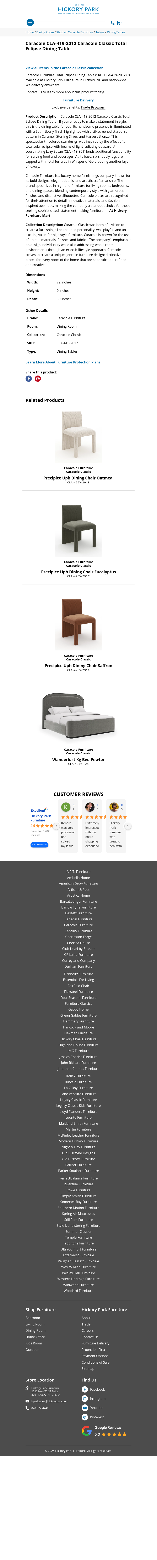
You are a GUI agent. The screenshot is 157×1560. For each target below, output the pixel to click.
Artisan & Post (78, 1006)
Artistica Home (78, 1012)
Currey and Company (78, 1077)
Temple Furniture (78, 1354)
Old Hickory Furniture (78, 1276)
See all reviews (39, 961)
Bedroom (33, 1435)
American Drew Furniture (78, 1000)
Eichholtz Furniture (78, 1091)
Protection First (93, 1466)
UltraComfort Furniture (78, 1366)
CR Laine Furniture (78, 1071)
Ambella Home (78, 994)
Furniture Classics (78, 1120)
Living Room (35, 1441)
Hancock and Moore (78, 1144)
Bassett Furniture (78, 1030)
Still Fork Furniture (78, 1336)
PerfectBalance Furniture (78, 1295)
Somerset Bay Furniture (78, 1319)
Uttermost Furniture (78, 1372)
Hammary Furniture (78, 1138)
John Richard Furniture (78, 1179)
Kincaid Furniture (78, 1199)
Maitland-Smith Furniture (78, 1240)
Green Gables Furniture (78, 1132)
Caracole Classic (78, 588)
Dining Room (35, 1447)
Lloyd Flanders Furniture (78, 1228)
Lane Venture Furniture (78, 1210)
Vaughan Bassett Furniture (78, 1378)
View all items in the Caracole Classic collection (64, 184)
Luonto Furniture (78, 1234)
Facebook (97, 1506)
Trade (86, 1441)
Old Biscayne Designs (78, 1270)
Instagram (97, 1515)
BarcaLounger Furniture (78, 1018)
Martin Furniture (78, 1246)
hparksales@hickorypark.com (49, 1518)
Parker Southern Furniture (78, 1287)
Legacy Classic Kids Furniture (78, 1222)
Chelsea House (78, 1059)
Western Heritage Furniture (78, 1396)
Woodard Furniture (78, 1407)
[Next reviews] (127, 943)
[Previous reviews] (56, 943)
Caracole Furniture (78, 585)
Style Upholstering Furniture (78, 1342)
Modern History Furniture (78, 1258)
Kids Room (34, 1460)
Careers (88, 1447)
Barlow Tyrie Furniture (78, 1024)
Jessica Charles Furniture (79, 1174)
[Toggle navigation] (30, 22)
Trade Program (93, 224)
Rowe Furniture (79, 1307)
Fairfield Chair (78, 1102)
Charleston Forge (78, 1054)
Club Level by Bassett (78, 1065)
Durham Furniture (78, 1083)
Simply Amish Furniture (78, 1313)
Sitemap (88, 1485)
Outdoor (32, 1466)
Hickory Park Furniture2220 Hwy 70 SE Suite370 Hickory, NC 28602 (45, 1508)
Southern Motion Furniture (78, 1325)
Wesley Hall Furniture (78, 1390)
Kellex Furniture (78, 1193)
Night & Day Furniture (78, 1264)
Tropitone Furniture (78, 1360)
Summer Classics (78, 1348)
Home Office (35, 1454)
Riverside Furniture (78, 1301)
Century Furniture (78, 1048)
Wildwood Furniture (78, 1401)
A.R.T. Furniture (78, 988)
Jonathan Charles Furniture (78, 1185)
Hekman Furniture (78, 1150)
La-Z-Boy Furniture (78, 1205)
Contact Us (90, 1454)
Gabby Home (78, 1126)
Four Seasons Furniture (78, 1114)
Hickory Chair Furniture (78, 1156)
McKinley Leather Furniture (78, 1252)
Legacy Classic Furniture (78, 1216)
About (86, 1435)
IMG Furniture (78, 1168)
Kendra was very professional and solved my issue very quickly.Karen (68, 951)
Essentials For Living (78, 1096)
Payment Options (95, 1473)
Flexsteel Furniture (78, 1108)
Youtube (96, 1524)
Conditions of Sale (95, 1479)
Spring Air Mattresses (78, 1330)
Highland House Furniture (79, 1162)
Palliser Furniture (78, 1282)
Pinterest (97, 1534)
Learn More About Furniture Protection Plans (63, 479)
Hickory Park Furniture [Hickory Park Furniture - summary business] (41, 935)
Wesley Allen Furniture (78, 1384)
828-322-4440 (40, 1525)
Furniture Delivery (78, 217)
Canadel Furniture (78, 1036)
